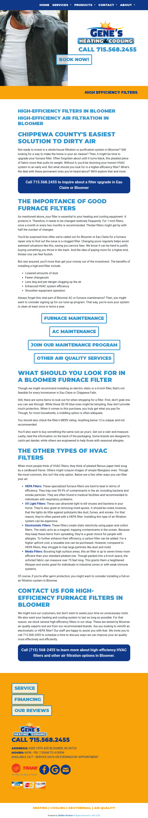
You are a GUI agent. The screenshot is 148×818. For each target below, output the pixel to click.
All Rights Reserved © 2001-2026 (86, 816)
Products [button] (83, 5)
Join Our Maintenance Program (74, 345)
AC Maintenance (74, 331)
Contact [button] (106, 5)
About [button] (126, 5)
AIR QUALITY (104, 808)
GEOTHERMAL (79, 808)
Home (44, 5)
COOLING (57, 808)
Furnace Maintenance (74, 318)
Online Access (65, 815)
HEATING (40, 808)
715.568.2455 (116, 49)
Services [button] (60, 5)
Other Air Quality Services (74, 358)
